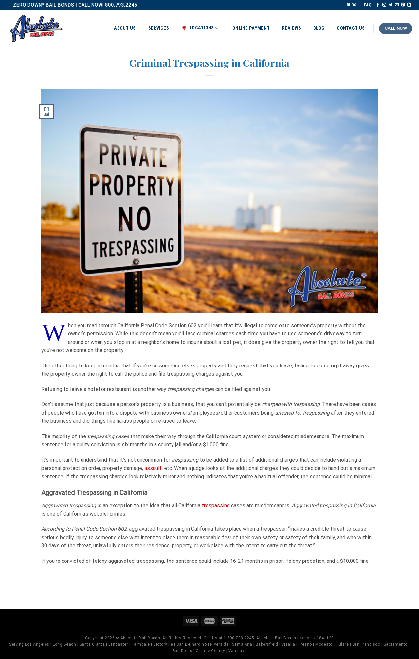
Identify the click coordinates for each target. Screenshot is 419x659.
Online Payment (251, 28)
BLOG (351, 4)
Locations (199, 28)
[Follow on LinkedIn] (409, 5)
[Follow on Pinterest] (403, 5)
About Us (125, 28)
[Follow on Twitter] (390, 5)
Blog (318, 28)
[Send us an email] (397, 5)
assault (153, 468)
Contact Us (351, 28)
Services (158, 28)
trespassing (216, 505)
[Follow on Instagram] (384, 5)
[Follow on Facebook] (378, 5)
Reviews (291, 28)
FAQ (367, 4)
